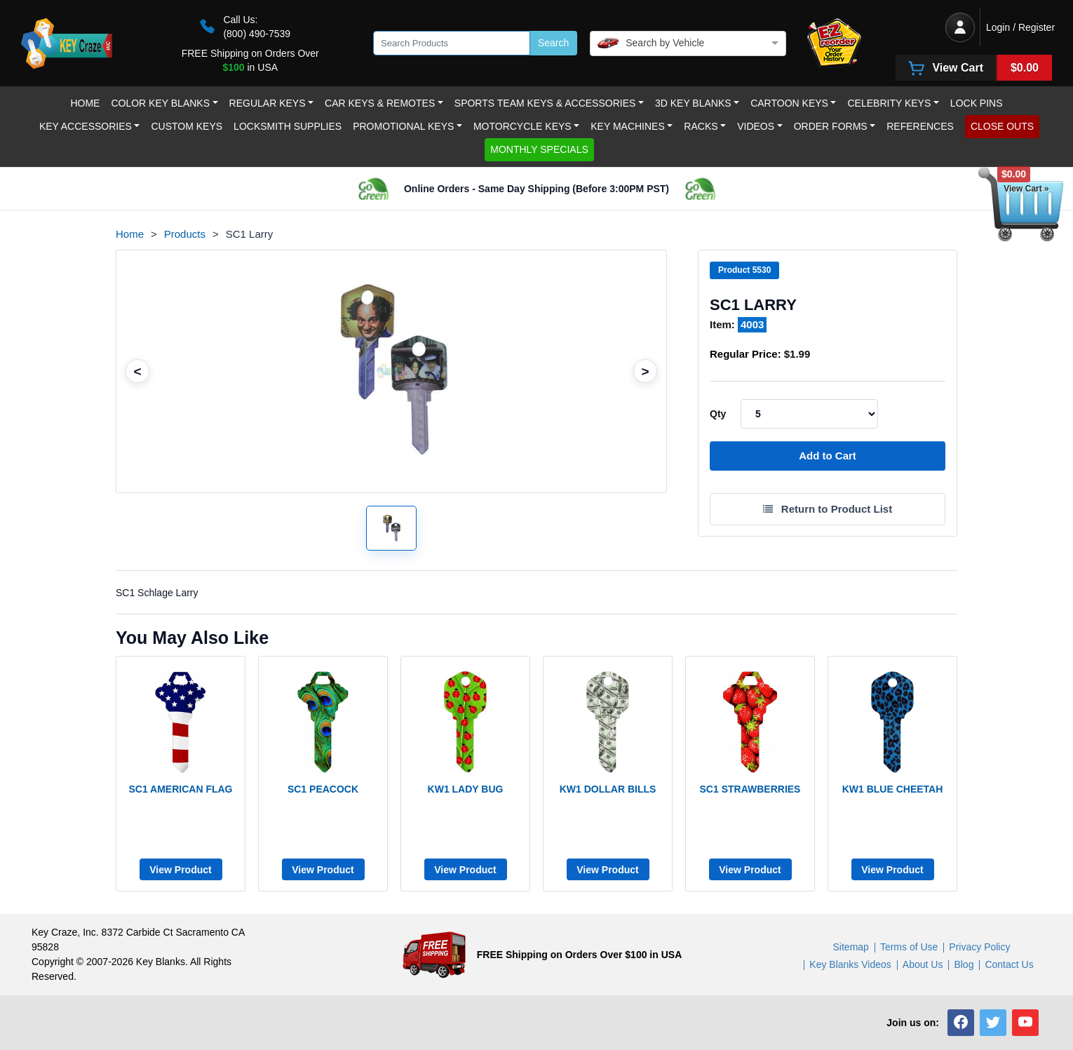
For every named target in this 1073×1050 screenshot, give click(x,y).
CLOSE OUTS (1002, 126)
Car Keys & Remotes (380, 103)
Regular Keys (267, 103)
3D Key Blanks (693, 103)
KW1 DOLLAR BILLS (608, 789)
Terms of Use (909, 947)
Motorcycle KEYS (522, 126)
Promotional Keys (403, 126)
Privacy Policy (979, 947)
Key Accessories (85, 126)
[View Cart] (974, 68)
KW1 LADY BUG (466, 789)
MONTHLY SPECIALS (539, 149)
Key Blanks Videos (850, 964)
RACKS (700, 126)
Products (184, 234)
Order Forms (831, 126)
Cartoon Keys (789, 103)
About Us (923, 964)
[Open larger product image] (391, 528)
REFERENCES (920, 126)
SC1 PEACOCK (323, 789)
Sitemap (851, 947)
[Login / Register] (960, 27)
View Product (180, 869)
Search (553, 42)
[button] (960, 1022)
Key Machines (628, 126)
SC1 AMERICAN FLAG (180, 789)
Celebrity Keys (889, 103)
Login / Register (1020, 27)
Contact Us (1009, 964)
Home (85, 103)
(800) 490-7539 (256, 33)
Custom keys (186, 126)
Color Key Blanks (160, 103)
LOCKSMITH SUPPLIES (288, 126)
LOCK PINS (976, 103)
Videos (755, 126)
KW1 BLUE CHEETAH (892, 789)
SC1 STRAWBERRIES (750, 789)
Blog (963, 964)
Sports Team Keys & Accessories (545, 103)
